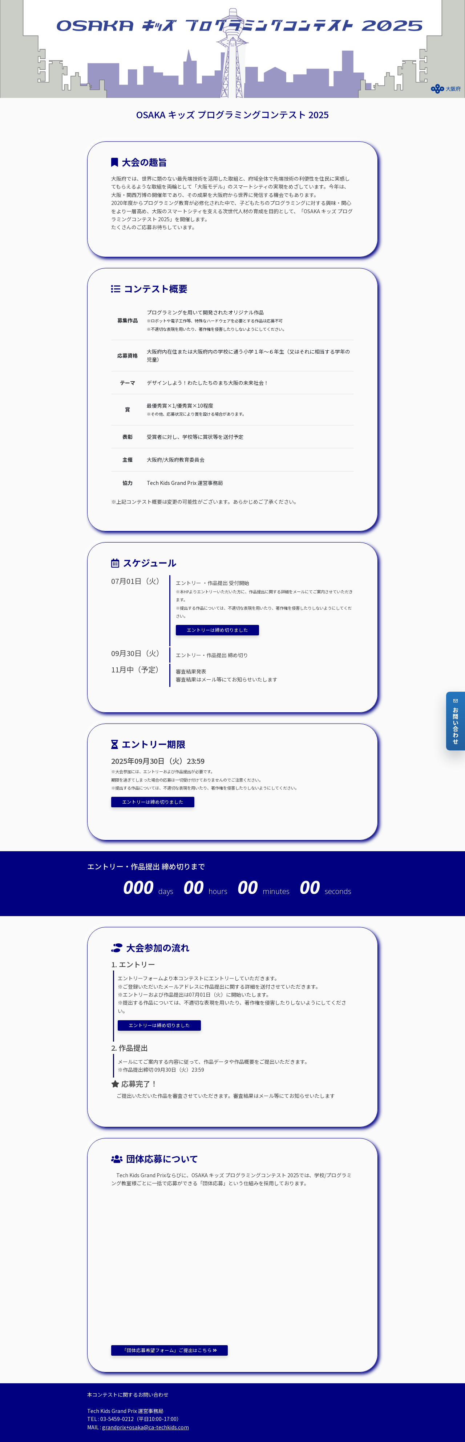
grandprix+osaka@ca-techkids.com (145, 1427)
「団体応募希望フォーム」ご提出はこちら (169, 1350)
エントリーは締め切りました (217, 629)
